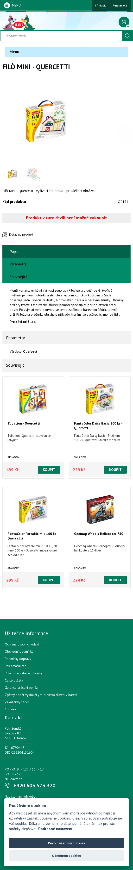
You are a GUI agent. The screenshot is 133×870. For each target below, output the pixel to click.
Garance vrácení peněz (21, 687)
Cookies (10, 709)
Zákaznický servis (17, 702)
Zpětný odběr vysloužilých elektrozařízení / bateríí (41, 695)
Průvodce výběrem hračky (24, 673)
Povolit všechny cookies (66, 843)
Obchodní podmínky (19, 651)
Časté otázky (14, 680)
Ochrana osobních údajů (22, 644)
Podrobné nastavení (55, 829)
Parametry (18, 264)
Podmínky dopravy (18, 659)
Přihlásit (100, 5)
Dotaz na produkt (21, 234)
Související (18, 276)
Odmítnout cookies (66, 855)
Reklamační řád (15, 666)
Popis (14, 251)
